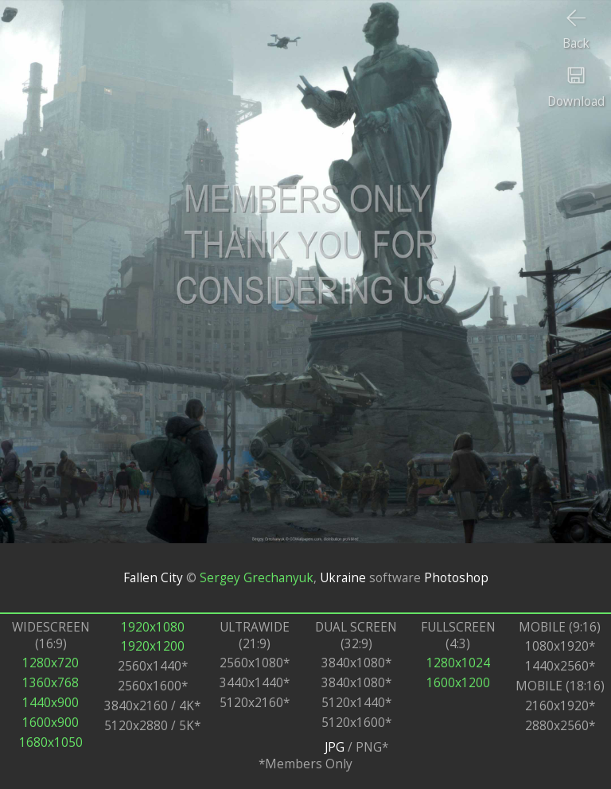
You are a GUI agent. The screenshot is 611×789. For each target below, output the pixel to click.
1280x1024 (458, 663)
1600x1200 (458, 682)
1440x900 (50, 702)
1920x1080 (153, 627)
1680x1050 (51, 742)
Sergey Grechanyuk (256, 577)
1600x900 (50, 722)
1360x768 (50, 682)
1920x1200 (153, 646)
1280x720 (50, 663)
